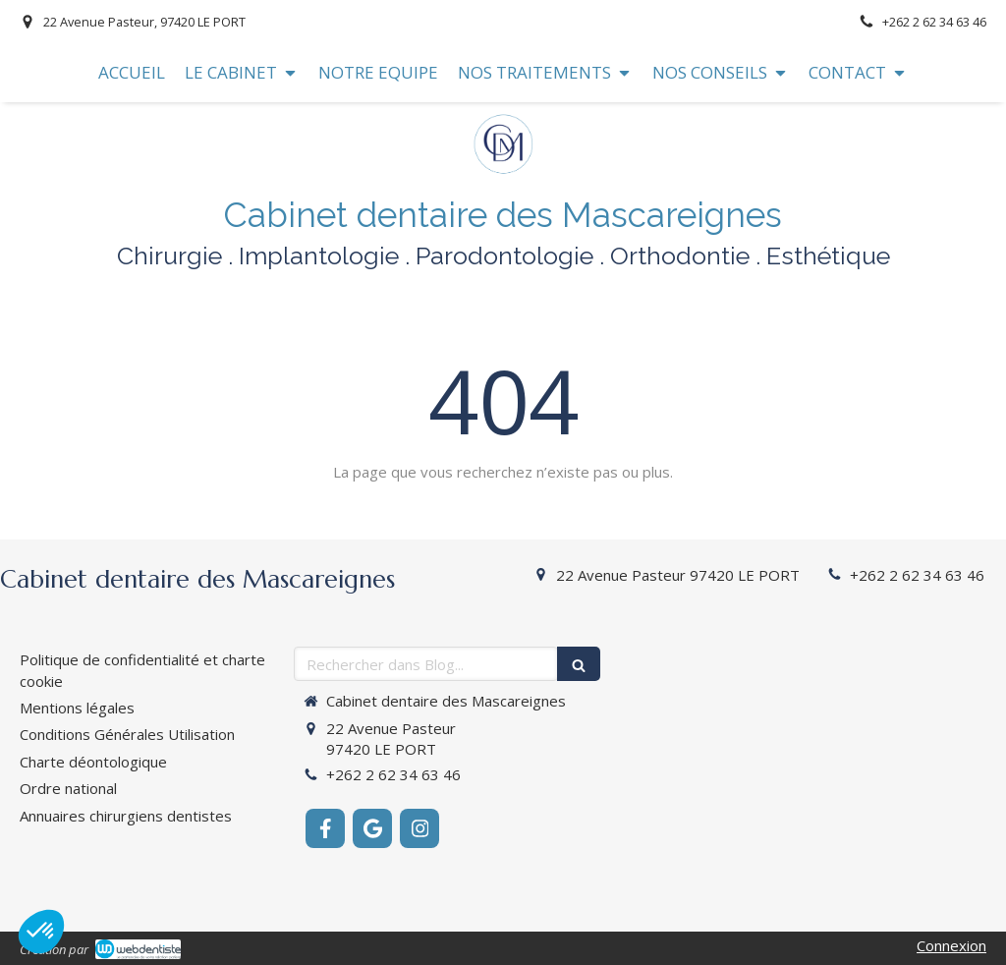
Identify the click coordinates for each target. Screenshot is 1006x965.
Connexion (951, 945)
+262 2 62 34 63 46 (917, 575)
